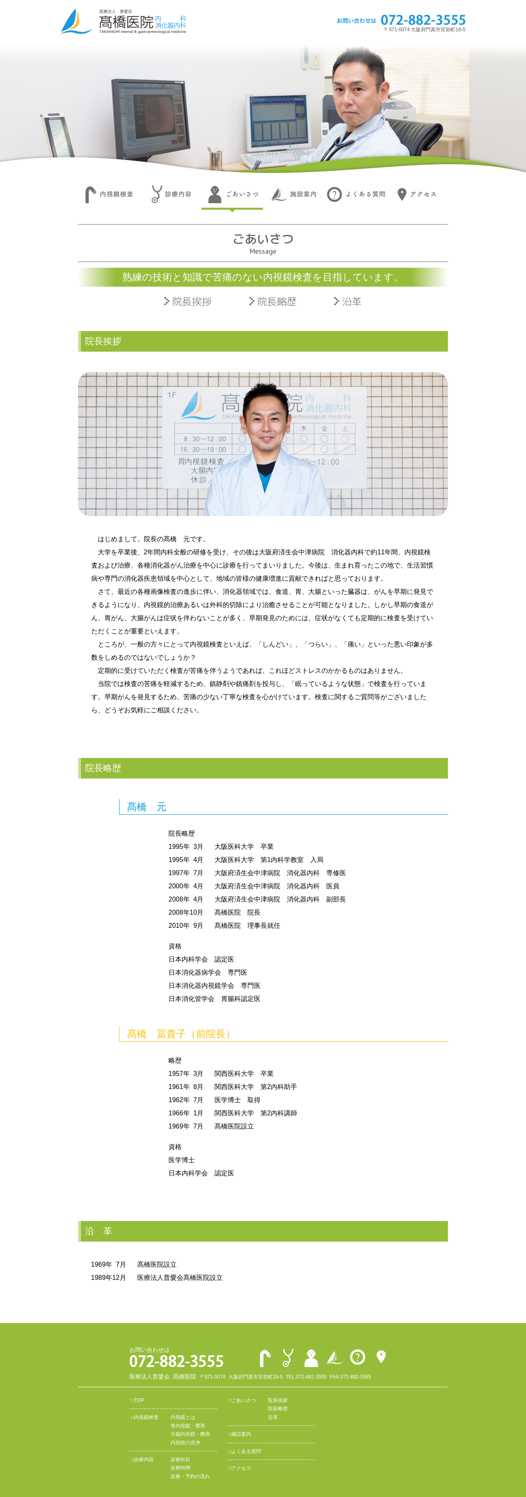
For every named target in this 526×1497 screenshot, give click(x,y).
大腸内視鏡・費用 (190, 1434)
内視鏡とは (183, 1417)
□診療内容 (142, 1459)
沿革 (352, 301)
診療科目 (180, 1459)
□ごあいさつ (242, 1400)
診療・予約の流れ (190, 1476)
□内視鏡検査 (145, 1417)
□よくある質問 (244, 1451)
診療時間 (180, 1468)
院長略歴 (277, 301)
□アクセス (239, 1468)
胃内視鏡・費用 (188, 1426)
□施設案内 (239, 1434)
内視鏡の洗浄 (185, 1443)
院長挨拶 (192, 301)
